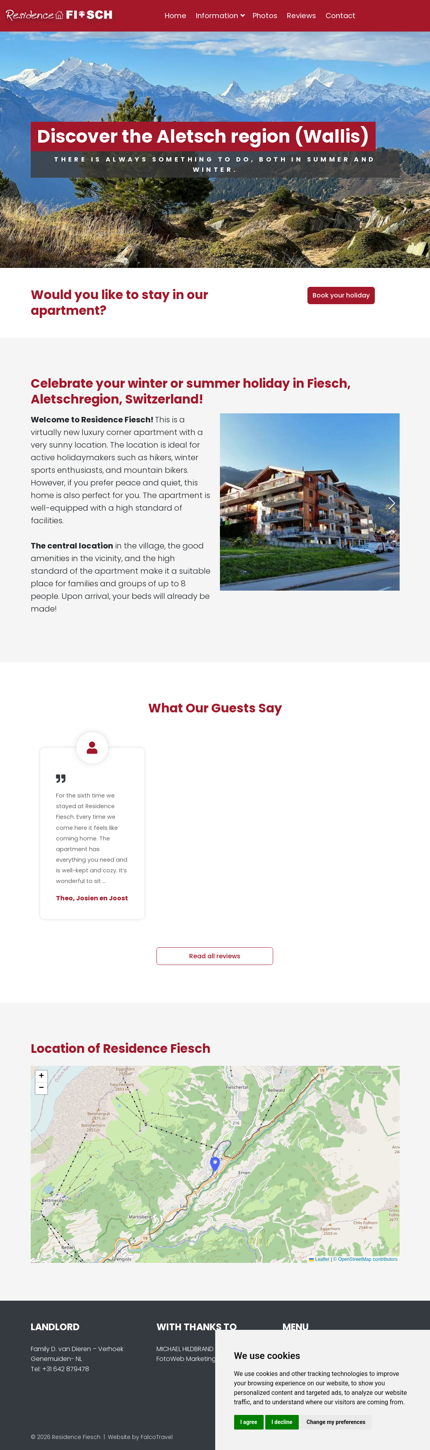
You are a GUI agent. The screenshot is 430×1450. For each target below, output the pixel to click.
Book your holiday (341, 295)
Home (175, 15)
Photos (265, 15)
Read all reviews (214, 956)
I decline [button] (282, 1422)
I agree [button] (248, 1422)
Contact (341, 15)
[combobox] (373, 15)
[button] (392, 503)
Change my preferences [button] (336, 1422)
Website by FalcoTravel (140, 1437)
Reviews (301, 15)
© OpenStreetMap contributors (365, 1259)
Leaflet (319, 1259)
